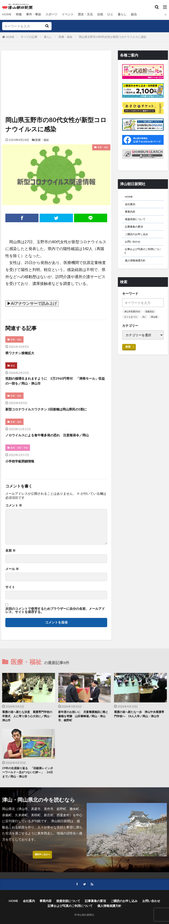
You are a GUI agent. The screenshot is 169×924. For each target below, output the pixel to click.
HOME (7, 14)
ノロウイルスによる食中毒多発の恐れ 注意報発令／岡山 (55, 439)
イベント (71, 14)
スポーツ (53, 14)
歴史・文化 (90, 14)
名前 (10, 555)
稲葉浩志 (151, 322)
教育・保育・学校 (20, 451)
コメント (13, 509)
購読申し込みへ (42, 865)
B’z (145, 328)
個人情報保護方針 (138, 271)
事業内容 (131, 214)
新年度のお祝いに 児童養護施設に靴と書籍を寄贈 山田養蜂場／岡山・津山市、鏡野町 (84, 722)
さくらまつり (131, 328)
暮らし (128, 14)
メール (12, 573)
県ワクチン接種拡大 (22, 353)
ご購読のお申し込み (139, 240)
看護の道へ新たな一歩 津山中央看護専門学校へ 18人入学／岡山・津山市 (140, 722)
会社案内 (131, 206)
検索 (128, 358)
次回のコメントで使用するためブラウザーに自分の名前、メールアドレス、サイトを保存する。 (55, 615)
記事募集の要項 (136, 231)
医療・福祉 (66, 36)
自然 (105, 14)
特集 (19, 14)
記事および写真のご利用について (142, 259)
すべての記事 (29, 36)
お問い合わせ (134, 248)
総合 (140, 14)
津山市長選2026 (132, 322)
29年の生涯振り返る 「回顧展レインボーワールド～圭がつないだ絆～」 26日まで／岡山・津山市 (28, 780)
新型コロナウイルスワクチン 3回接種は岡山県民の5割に (54, 412)
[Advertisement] (56, 70)
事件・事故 (35, 14)
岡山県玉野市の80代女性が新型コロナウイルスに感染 (112, 36)
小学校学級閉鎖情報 (22, 465)
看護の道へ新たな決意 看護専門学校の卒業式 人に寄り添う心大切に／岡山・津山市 (27, 722)
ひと (116, 14)
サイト (10, 591)
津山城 (155, 328)
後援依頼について (138, 223)
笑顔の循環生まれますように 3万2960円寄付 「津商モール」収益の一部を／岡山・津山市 (55, 383)
